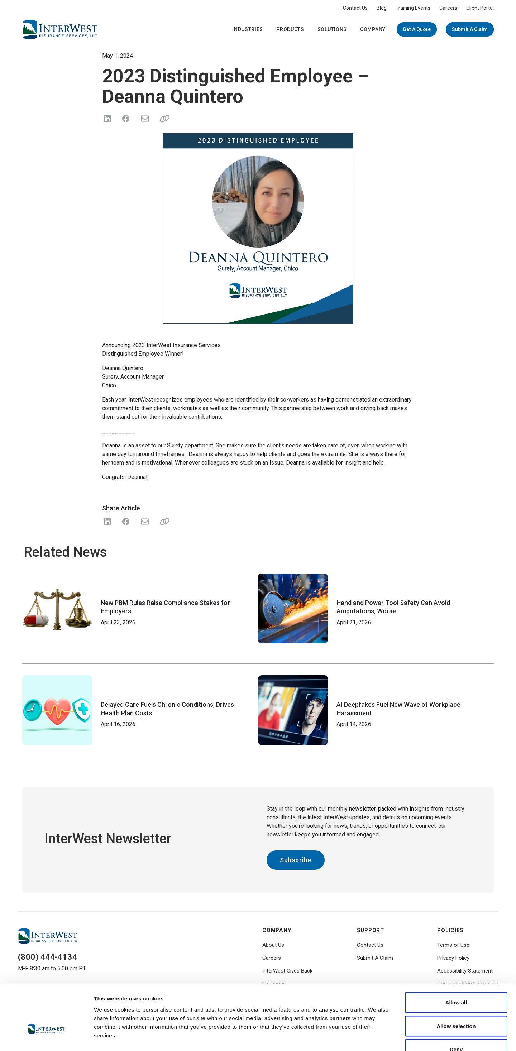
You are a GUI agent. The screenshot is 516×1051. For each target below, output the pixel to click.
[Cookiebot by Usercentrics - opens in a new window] (46, 1037)
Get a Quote (417, 29)
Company (373, 29)
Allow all (456, 957)
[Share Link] (163, 521)
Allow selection (456, 981)
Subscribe (295, 860)
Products (290, 29)
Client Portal (480, 8)
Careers (448, 8)
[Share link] (163, 118)
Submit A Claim (470, 29)
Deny (456, 1004)
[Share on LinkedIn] (107, 118)
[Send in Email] (144, 118)
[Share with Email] (144, 521)
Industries (247, 29)
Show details (376, 1037)
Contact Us (355, 8)
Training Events (413, 8)
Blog (382, 8)
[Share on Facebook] (126, 118)
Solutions (332, 29)
